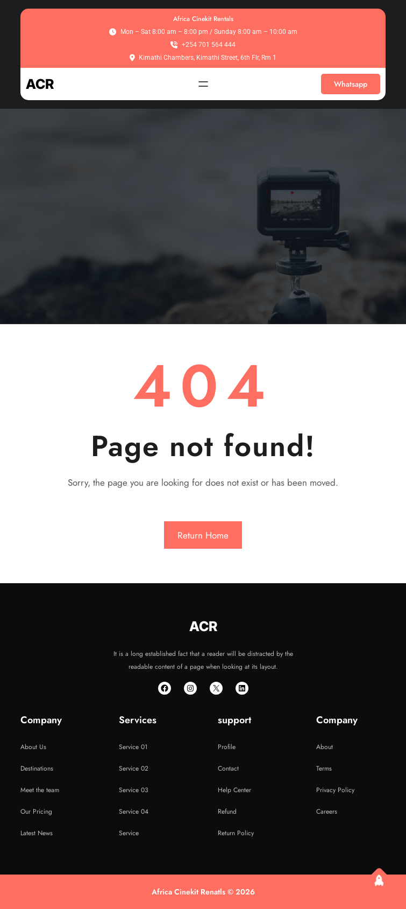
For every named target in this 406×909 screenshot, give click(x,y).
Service (129, 833)
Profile (227, 747)
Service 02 (133, 768)
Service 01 (133, 747)
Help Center (234, 790)
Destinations (36, 768)
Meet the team (39, 790)
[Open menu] (203, 84)
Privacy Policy (335, 790)
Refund (227, 811)
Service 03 (133, 790)
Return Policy (236, 833)
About (324, 747)
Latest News (36, 833)
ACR (40, 84)
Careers (326, 811)
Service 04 (133, 811)
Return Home (203, 535)
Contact (228, 768)
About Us (33, 747)
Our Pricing (36, 811)
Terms (324, 768)
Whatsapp (350, 84)
